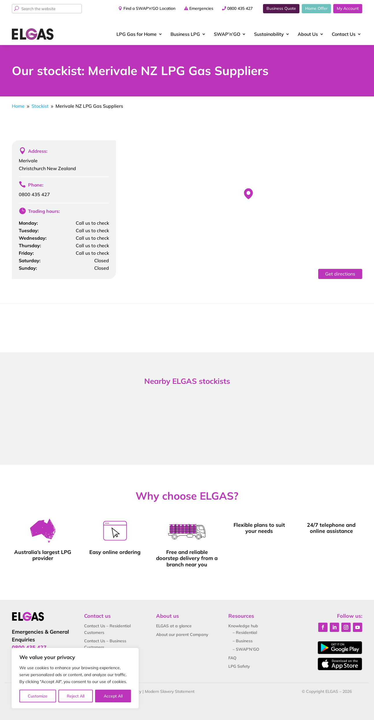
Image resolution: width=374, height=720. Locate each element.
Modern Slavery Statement (170, 691)
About (308, 34)
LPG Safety (239, 666)
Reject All (75, 696)
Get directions (340, 274)
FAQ (232, 658)
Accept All (113, 696)
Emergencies (201, 8)
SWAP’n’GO (227, 34)
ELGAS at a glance (174, 625)
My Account (348, 8)
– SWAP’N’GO (246, 649)
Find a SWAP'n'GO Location (149, 8)
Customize (37, 696)
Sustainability (269, 34)
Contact (344, 34)
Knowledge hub (243, 625)
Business (185, 34)
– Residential (245, 632)
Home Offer (316, 8)
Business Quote (281, 8)
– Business (243, 640)
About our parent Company (182, 634)
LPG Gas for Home (136, 34)
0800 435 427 (240, 8)
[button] (248, 194)
